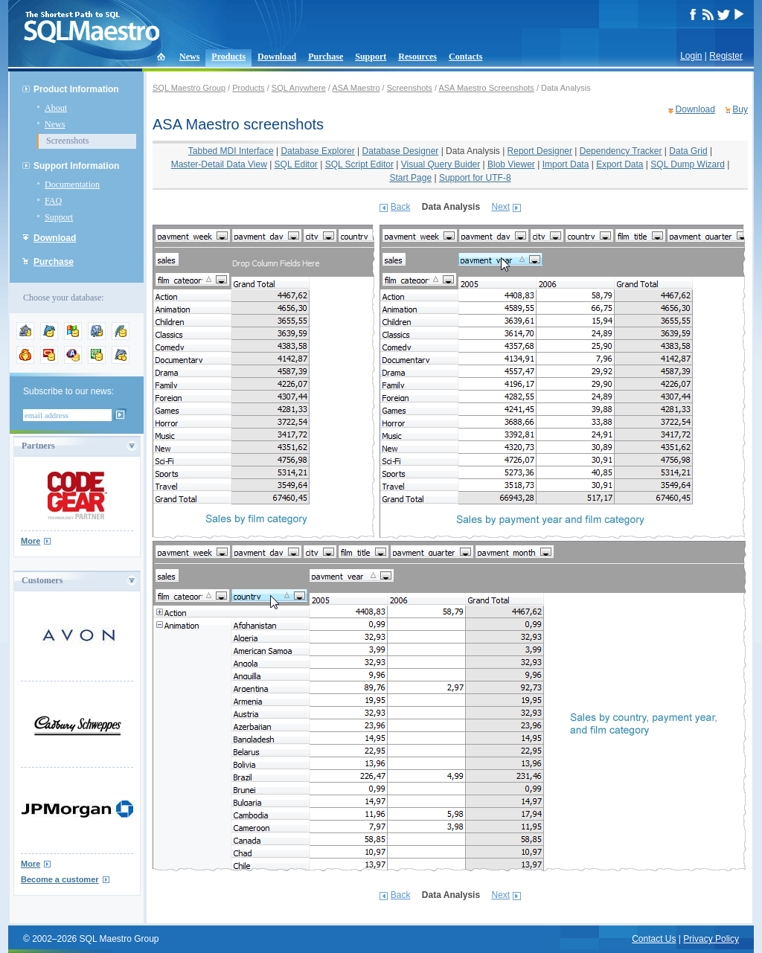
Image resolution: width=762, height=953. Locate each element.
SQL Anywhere (299, 87)
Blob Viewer (511, 164)
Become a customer (60, 879)
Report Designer (540, 151)
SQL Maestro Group (189, 87)
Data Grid (688, 151)
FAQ (53, 201)
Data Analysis (473, 151)
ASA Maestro (356, 87)
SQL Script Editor (359, 164)
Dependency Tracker (621, 151)
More (30, 540)
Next (500, 207)
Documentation (72, 184)
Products (228, 56)
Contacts (465, 56)
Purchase (325, 56)
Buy (740, 109)
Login (691, 56)
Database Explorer (317, 151)
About (56, 108)
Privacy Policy (711, 939)
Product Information (76, 89)
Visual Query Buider (441, 164)
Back (401, 207)
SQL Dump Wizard (687, 164)
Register (726, 56)
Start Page (410, 178)
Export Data (619, 164)
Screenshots (67, 140)
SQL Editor (296, 164)
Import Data (565, 164)
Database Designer (400, 151)
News (189, 56)
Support (370, 56)
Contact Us (654, 939)
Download (276, 56)
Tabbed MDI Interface (231, 151)
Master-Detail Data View (219, 164)
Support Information (76, 166)
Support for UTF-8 (475, 178)
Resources (417, 56)
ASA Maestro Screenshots (486, 87)
